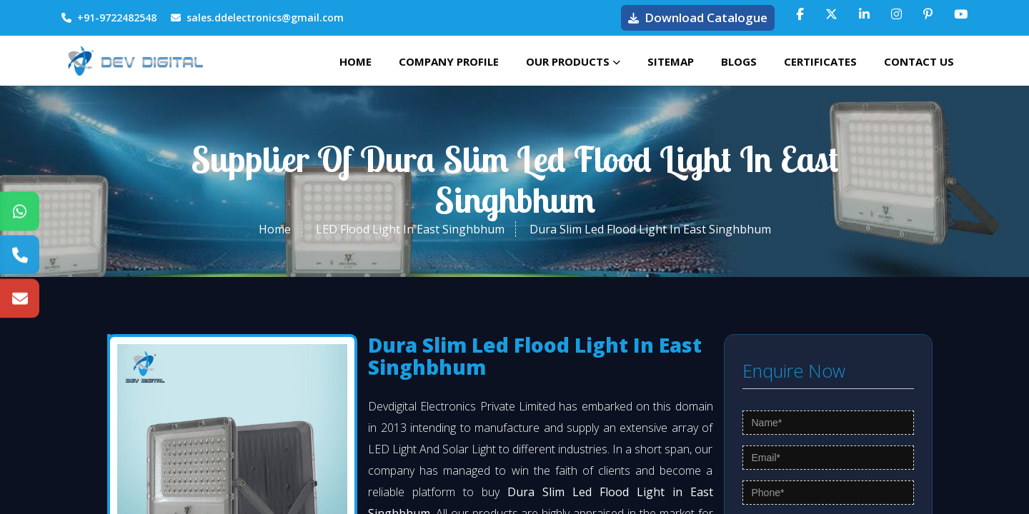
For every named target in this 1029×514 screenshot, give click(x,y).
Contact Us (918, 61)
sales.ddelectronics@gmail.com (257, 17)
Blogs (735, 61)
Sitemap (665, 61)
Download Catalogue (697, 17)
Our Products (567, 61)
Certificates (818, 61)
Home (346, 61)
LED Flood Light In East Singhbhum (410, 233)
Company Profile (441, 61)
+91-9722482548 (108, 17)
